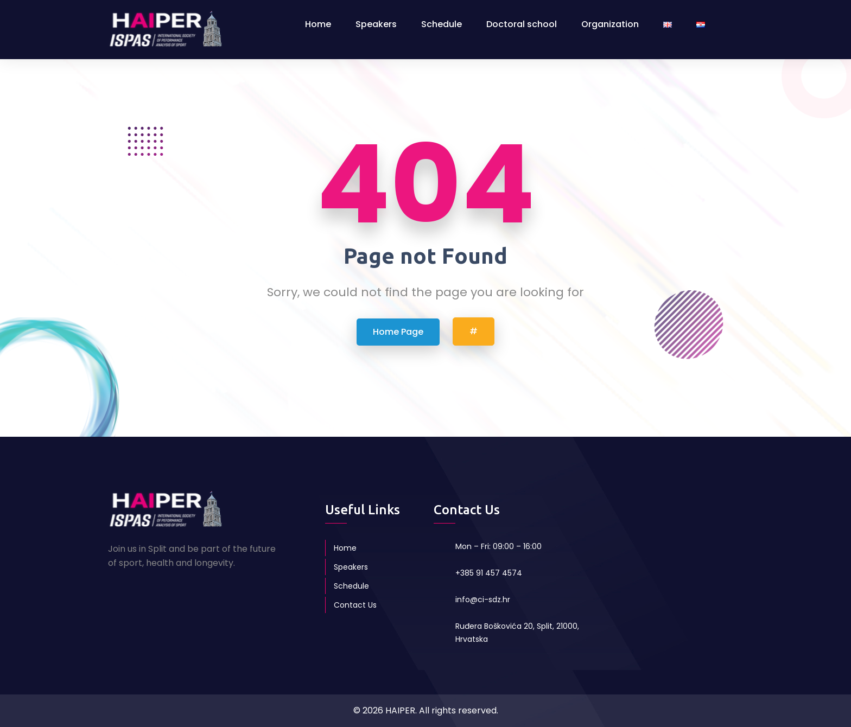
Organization (610, 24)
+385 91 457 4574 (488, 572)
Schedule (441, 24)
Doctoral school (521, 24)
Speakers (376, 24)
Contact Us (355, 605)
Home (318, 24)
